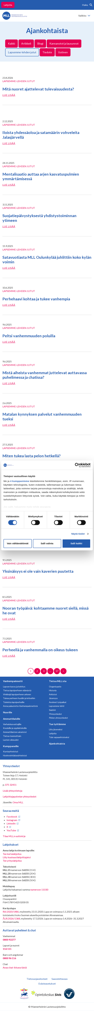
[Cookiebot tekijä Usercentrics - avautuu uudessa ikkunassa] (77, 465)
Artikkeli (26, 43)
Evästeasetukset (47, 983)
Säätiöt (52, 710)
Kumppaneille (11, 746)
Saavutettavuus (60, 978)
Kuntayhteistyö (10, 751)
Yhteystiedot (55, 714)
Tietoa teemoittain (12, 736)
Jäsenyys (53, 698)
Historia (52, 690)
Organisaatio (55, 686)
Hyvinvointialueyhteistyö (15, 755)
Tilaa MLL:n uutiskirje (14, 836)
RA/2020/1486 (11, 911)
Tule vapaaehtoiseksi (59, 737)
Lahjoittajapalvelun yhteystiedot (19, 796)
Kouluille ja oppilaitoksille (15, 728)
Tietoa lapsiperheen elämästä (17, 690)
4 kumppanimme (19, 481)
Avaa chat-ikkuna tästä (15, 967)
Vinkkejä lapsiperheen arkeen (17, 694)
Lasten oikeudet (11, 740)
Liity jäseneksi (55, 729)
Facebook (12, 816)
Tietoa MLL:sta (57, 681)
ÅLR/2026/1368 (11, 918)
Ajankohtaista (57, 743)
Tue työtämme (57, 724)
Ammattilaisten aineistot (15, 732)
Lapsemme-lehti (56, 706)
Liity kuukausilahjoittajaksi (17, 857)
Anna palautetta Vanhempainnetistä (20, 706)
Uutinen (63, 52)
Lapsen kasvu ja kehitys (14, 686)
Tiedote (47, 52)
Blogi (40, 43)
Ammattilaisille (11, 718)
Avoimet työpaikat (57, 702)
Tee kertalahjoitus (12, 853)
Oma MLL (18, 802)
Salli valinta (47, 543)
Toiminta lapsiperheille (13, 702)
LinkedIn (11, 823)
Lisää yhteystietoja (12, 790)
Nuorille (7, 712)
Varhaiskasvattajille (12, 724)
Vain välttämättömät (18, 543)
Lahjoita (8, 4)
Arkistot (53, 694)
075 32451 (10, 784)
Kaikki (11, 43)
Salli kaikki (76, 543)
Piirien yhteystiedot (58, 717)
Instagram (12, 820)
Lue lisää (8, 95)
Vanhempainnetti (13, 681)
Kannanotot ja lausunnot (64, 43)
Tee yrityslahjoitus (12, 860)
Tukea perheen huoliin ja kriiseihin (19, 698)
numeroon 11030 (39, 889)
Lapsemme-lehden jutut (22, 52)
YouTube (11, 830)
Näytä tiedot (78, 533)
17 (57, 670)
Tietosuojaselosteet (37, 978)
